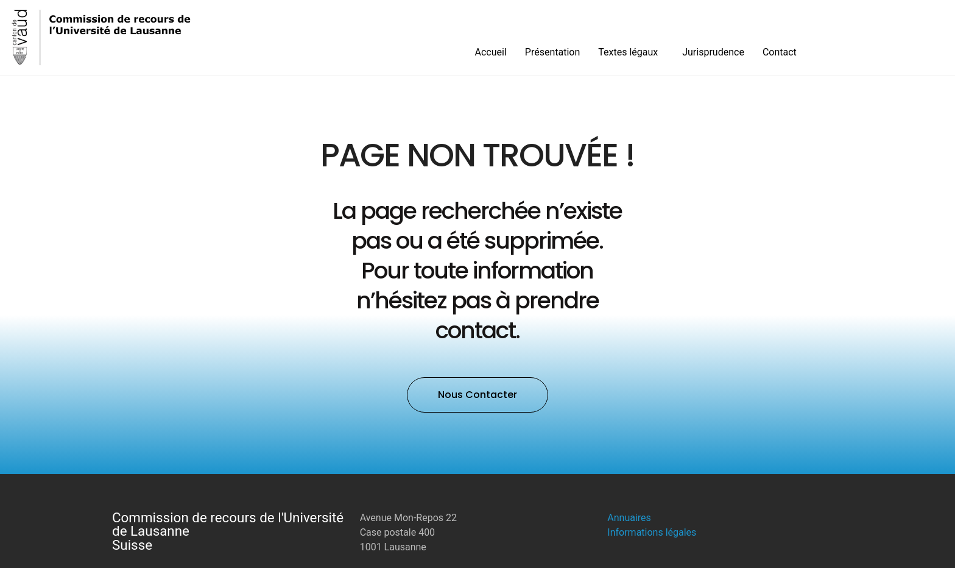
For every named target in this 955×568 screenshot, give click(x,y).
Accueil (491, 52)
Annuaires (629, 518)
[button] (477, 395)
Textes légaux (631, 52)
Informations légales (651, 532)
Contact (780, 52)
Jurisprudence (713, 52)
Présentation (552, 52)
